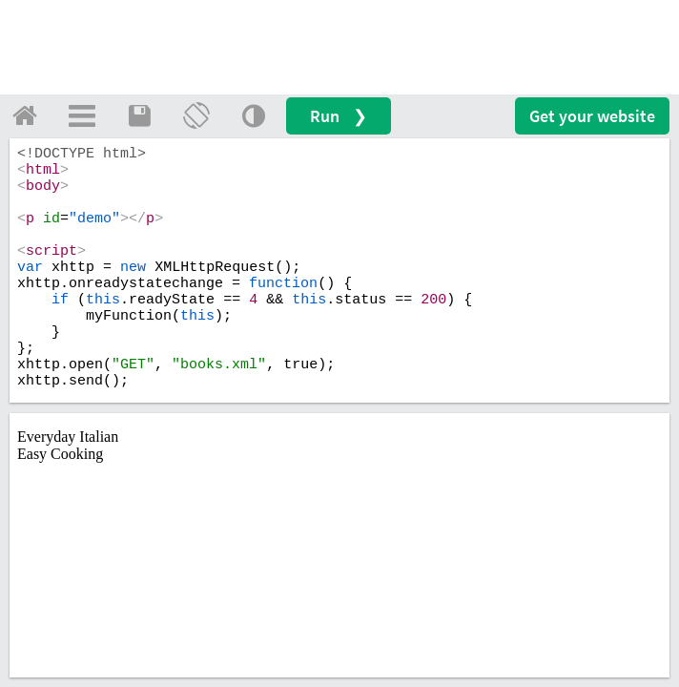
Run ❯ (338, 116)
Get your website (592, 116)
